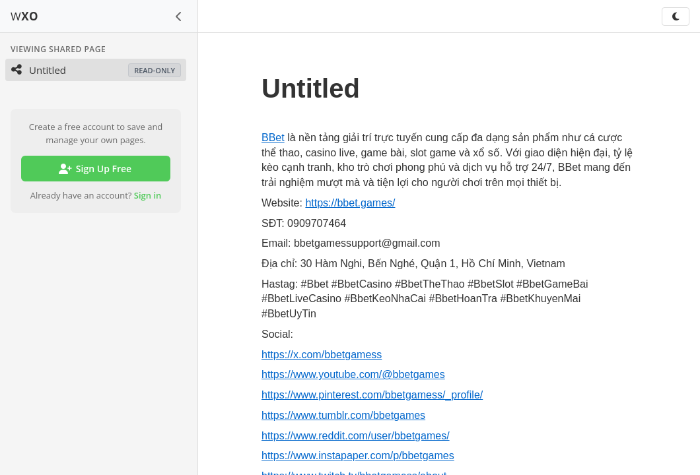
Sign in (148, 195)
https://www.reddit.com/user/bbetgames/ (356, 435)
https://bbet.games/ (350, 202)
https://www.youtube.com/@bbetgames (353, 374)
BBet (273, 137)
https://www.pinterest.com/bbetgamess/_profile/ (372, 394)
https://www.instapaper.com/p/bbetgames (358, 455)
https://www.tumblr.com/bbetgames (343, 415)
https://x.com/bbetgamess (322, 354)
